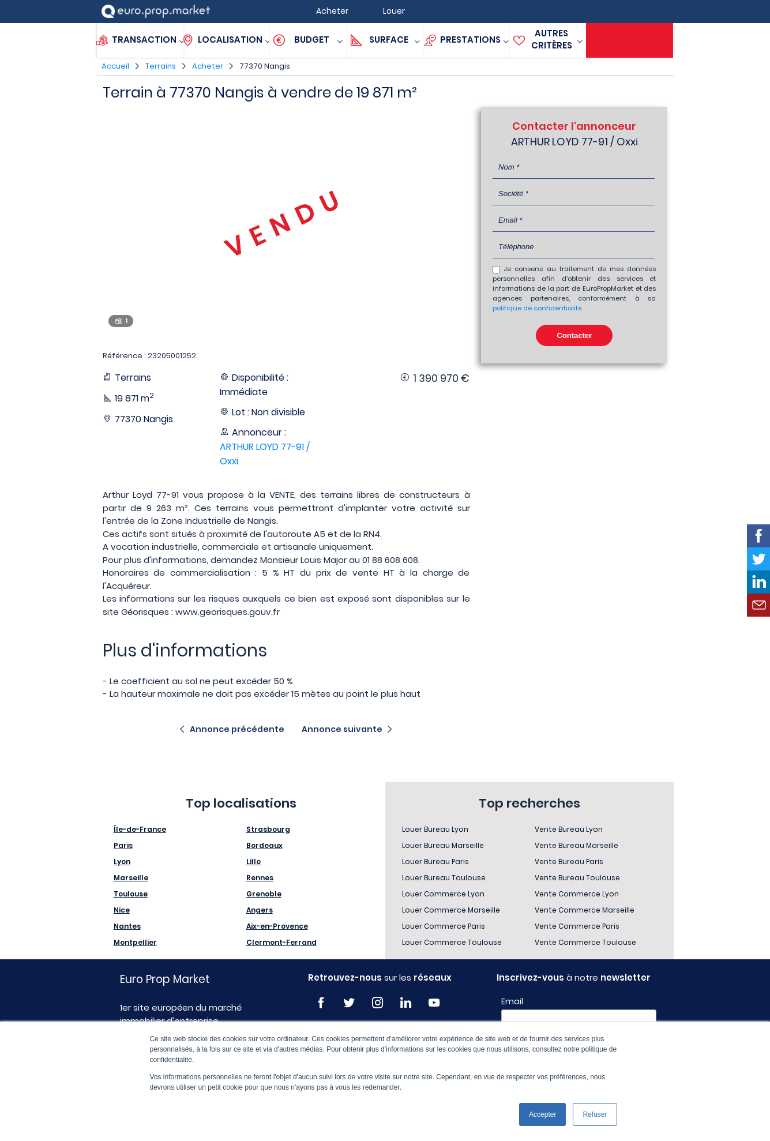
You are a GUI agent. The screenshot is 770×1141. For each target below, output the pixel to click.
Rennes (259, 878)
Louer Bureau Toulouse (444, 878)
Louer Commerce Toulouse (452, 942)
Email (512, 1001)
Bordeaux (264, 845)
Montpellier (135, 942)
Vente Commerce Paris (577, 926)
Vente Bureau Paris (569, 861)
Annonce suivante (342, 729)
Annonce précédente (237, 729)
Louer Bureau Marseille (443, 845)
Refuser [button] (595, 1114)
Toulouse (131, 894)
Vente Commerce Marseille (584, 910)
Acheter (207, 66)
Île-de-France (140, 829)
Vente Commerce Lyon (577, 894)
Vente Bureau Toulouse (577, 878)
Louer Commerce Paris (443, 926)
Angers (259, 910)
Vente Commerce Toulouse (585, 942)
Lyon (122, 861)
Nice (122, 910)
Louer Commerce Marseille (451, 910)
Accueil (115, 66)
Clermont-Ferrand (281, 942)
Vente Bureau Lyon (569, 829)
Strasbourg (268, 829)
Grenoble (263, 894)
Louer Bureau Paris (435, 861)
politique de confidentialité (537, 308)
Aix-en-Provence (277, 926)
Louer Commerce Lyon (443, 894)
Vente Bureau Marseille (576, 845)
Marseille (131, 878)
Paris (123, 845)
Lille (253, 861)
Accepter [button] (542, 1114)
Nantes (127, 926)
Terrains (160, 66)
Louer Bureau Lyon (435, 829)
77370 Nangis (264, 66)
